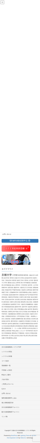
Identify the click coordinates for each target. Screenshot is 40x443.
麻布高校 (6, 302)
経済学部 (6, 278)
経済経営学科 (28, 278)
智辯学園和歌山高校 (25, 292)
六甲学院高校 (20, 316)
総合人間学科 (16, 285)
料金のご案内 (6, 375)
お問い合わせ (6, 234)
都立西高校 (27, 319)
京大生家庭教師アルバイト (11, 407)
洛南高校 (34, 282)
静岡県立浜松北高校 (22, 314)
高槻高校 (29, 299)
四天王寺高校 (23, 311)
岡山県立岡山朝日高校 (30, 335)
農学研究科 (14, 321)
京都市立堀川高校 (24, 297)
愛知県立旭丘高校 (26, 302)
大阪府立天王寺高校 (26, 287)
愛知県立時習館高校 (16, 326)
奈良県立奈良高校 (20, 299)
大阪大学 (32, 275)
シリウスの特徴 (7, 356)
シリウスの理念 (7, 351)
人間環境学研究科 (10, 316)
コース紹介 (5, 361)
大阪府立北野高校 (26, 290)
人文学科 (35, 285)
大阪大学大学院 (8, 309)
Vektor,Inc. (23, 438)
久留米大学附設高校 (31, 333)
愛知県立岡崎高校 (28, 326)
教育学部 (35, 290)
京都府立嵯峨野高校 (17, 319)
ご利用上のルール (8, 384)
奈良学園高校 (32, 311)
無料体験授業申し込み (9, 398)
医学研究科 (5, 335)
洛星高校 (10, 287)
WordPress (14, 435)
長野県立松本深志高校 (29, 328)
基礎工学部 (5, 292)
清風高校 (22, 295)
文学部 (31, 280)
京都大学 (7, 274)
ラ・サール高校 (16, 328)
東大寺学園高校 (26, 282)
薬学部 (30, 285)
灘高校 (10, 282)
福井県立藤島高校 (13, 323)
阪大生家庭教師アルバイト (11, 412)
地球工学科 (20, 280)
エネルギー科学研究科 (26, 331)
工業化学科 (8, 280)
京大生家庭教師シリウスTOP (11, 347)
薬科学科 (25, 307)
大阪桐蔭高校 (12, 314)
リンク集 (5, 416)
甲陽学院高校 (16, 290)
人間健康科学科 (14, 292)
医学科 (25, 275)
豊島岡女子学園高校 (18, 333)
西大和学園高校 (6, 285)
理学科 (26, 280)
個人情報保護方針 (8, 402)
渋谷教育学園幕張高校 (26, 323)
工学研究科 (24, 285)
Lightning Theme (25, 435)
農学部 (14, 280)
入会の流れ (5, 379)
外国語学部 (8, 290)
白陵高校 (7, 319)
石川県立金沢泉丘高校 (16, 335)
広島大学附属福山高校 (21, 309)
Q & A (4, 389)
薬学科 (8, 321)
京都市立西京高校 (15, 302)
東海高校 (4, 297)
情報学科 (4, 287)
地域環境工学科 (15, 304)
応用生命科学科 (10, 299)
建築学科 (16, 287)
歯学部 (30, 309)
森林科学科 (18, 307)
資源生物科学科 (14, 295)
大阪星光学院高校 (13, 297)
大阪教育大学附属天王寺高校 (27, 321)
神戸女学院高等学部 (31, 295)
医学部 (20, 275)
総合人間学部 (16, 282)
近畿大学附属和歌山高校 (9, 338)
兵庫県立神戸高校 (13, 311)
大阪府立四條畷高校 (27, 304)
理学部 (12, 278)
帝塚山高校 (15, 331)
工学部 (15, 275)
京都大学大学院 (19, 278)
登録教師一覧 (6, 365)
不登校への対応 (7, 370)
